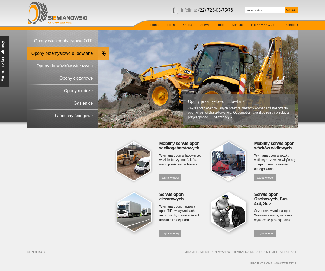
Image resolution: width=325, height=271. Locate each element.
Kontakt (237, 25)
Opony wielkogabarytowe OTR (63, 41)
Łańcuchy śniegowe (74, 115)
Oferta (187, 25)
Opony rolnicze (78, 90)
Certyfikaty (36, 252)
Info (221, 25)
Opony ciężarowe (76, 78)
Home (154, 25)
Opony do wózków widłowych (64, 65)
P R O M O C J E (263, 25)
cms (269, 263)
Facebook (291, 25)
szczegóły (222, 117)
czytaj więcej (170, 177)
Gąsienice (83, 103)
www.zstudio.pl (286, 263)
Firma (171, 25)
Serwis (205, 25)
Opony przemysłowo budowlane (62, 53)
